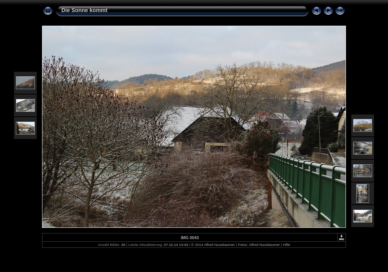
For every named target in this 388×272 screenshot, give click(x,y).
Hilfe (286, 245)
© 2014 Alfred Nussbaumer (213, 245)
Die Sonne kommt (84, 10)
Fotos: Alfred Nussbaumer (259, 245)
